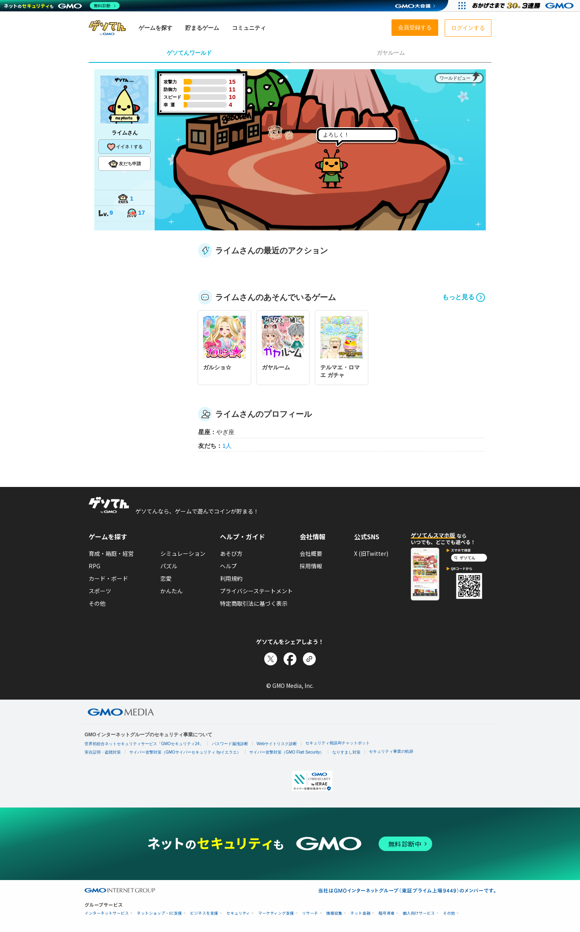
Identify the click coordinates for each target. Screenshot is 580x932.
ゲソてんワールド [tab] (189, 53)
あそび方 (231, 553)
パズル (168, 566)
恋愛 (166, 578)
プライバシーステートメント (256, 591)
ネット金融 (360, 913)
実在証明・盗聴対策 (103, 752)
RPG (94, 566)
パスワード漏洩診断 (230, 743)
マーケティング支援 (276, 913)
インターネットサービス (107, 913)
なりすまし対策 (346, 752)
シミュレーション (182, 553)
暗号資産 (387, 913)
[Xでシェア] (270, 658)
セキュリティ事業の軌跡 (391, 751)
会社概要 (311, 553)
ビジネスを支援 (204, 913)
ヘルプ (228, 566)
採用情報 (311, 566)
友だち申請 (124, 164)
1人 (227, 445)
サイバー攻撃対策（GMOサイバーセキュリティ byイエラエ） (185, 752)
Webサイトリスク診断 (277, 743)
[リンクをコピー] (309, 658)
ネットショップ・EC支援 (159, 913)
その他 (97, 603)
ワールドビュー (454, 78)
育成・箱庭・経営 (111, 553)
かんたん (171, 591)
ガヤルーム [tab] (391, 53)
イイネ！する (124, 147)
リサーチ (310, 913)
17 (135, 213)
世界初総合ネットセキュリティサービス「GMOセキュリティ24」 (144, 743)
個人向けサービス (419, 913)
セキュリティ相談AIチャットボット (337, 743)
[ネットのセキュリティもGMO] (62, 5)
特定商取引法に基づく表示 (254, 603)
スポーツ (100, 591)
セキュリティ (238, 913)
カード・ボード (108, 578)
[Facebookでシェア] (290, 658)
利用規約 (231, 578)
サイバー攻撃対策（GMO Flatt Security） (286, 752)
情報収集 (334, 913)
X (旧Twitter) (371, 553)
